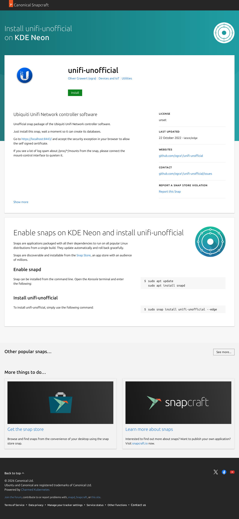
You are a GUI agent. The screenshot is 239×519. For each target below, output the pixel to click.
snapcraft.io (140, 443)
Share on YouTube (232, 472)
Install (75, 92)
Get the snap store (25, 429)
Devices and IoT (109, 78)
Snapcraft (81, 497)
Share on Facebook (224, 472)
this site (95, 497)
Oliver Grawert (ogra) (82, 78)
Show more (20, 202)
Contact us (138, 505)
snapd (71, 497)
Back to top (14, 473)
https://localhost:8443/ (36, 139)
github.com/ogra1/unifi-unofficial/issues (185, 173)
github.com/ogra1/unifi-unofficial (181, 155)
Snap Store (84, 255)
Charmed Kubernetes (35, 489)
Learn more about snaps (149, 429)
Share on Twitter (216, 472)
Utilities (127, 78)
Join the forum (13, 497)
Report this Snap (170, 191)
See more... (223, 352)
